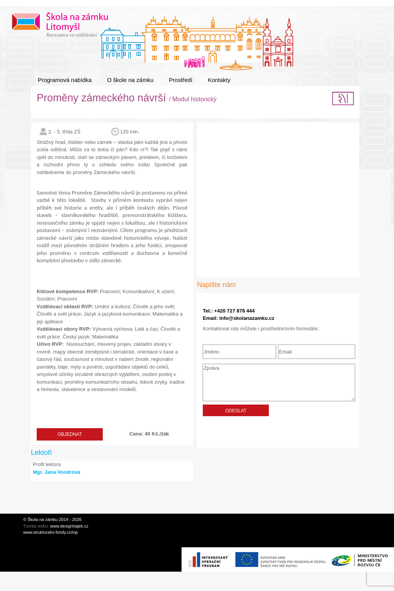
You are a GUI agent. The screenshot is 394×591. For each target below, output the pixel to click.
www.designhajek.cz (69, 526)
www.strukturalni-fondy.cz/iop (50, 532)
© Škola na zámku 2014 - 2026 (52, 519)
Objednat (70, 434)
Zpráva (279, 382)
